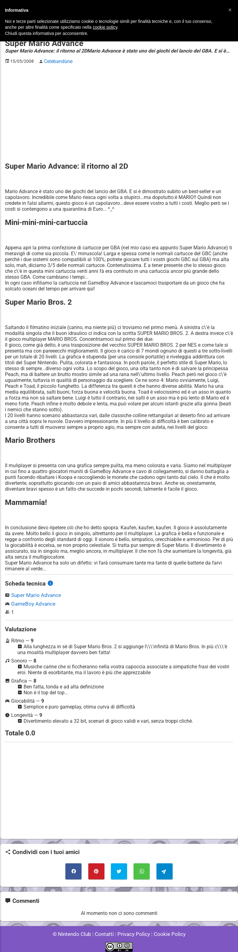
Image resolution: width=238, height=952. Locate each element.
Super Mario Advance (34, 594)
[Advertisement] (119, 111)
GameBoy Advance (32, 602)
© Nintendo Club (74, 930)
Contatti (105, 930)
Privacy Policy (133, 930)
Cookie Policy (167, 930)
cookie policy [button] (105, 27)
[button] (230, 10)
